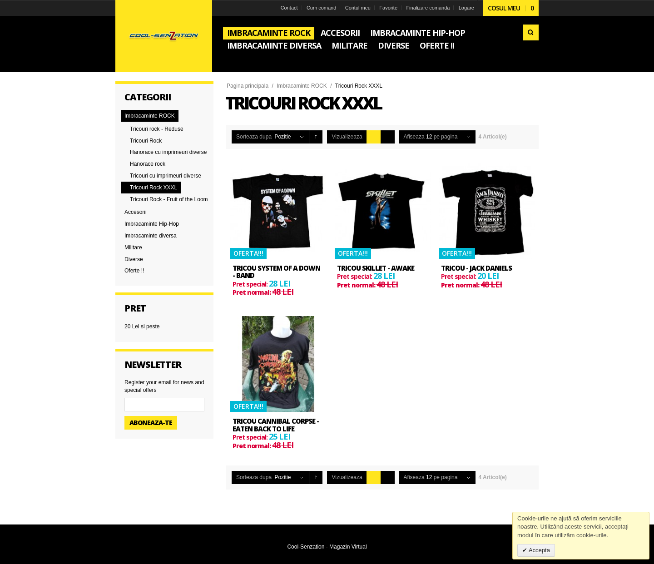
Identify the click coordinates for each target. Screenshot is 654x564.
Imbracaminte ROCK (302, 86)
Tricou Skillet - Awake (375, 267)
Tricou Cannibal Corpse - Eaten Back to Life (276, 424)
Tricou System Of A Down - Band (276, 271)
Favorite (388, 7)
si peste (141, 326)
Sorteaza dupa (254, 137)
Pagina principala (247, 86)
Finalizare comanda (428, 7)
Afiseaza (414, 137)
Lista (388, 136)
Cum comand (321, 7)
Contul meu (358, 7)
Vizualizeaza (347, 137)
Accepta (538, 550)
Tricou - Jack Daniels (476, 267)
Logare (466, 7)
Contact (289, 7)
